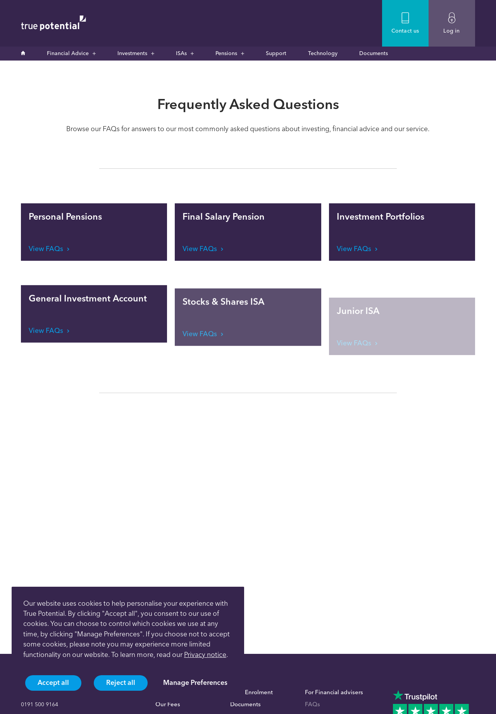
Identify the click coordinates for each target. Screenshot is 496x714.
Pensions (226, 53)
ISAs (181, 53)
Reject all (120, 682)
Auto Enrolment (251, 692)
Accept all (53, 682)
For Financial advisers (334, 692)
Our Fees (167, 704)
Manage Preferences (195, 682)
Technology (323, 53)
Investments (132, 53)
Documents (373, 53)
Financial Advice (68, 53)
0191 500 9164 (39, 704)
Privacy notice (205, 654)
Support (276, 53)
